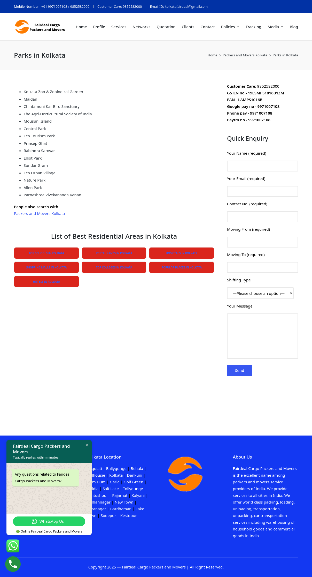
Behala (137, 468)
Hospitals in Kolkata (181, 253)
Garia (115, 481)
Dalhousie (96, 475)
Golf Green (133, 481)
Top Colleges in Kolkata (114, 267)
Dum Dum (96, 481)
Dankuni (134, 475)
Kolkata (116, 475)
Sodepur (108, 515)
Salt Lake (111, 488)
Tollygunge (133, 488)
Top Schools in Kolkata (46, 253)
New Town (124, 502)
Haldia (93, 488)
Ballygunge (116, 468)
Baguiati (94, 468)
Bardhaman (121, 508)
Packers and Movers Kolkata (39, 213)
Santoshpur (97, 495)
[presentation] (266, 390)
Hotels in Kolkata (46, 281)
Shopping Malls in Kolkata (46, 267)
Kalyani (139, 495)
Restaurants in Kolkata (114, 253)
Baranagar (96, 508)
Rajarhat (119, 495)
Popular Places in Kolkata (181, 267)
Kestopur (128, 515)
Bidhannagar (99, 502)
